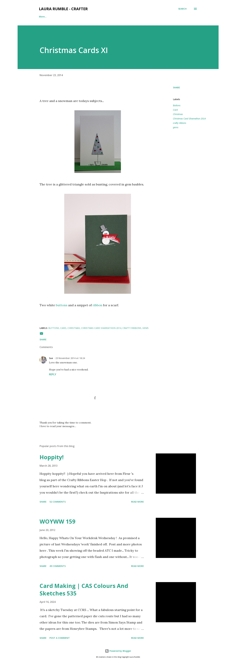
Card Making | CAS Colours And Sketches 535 (84, 589)
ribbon (97, 305)
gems (175, 127)
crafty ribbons (179, 123)
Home (42, 16)
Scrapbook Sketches (109, 16)
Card (175, 110)
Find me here (62, 16)
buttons (61, 305)
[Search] (182, 9)
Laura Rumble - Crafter (63, 8)
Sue (51, 358)
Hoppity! (52, 457)
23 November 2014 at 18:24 (70, 358)
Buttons (176, 105)
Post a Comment (59, 637)
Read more (137, 501)
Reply (52, 374)
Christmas (178, 114)
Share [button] (176, 87)
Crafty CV (83, 16)
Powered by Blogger (118, 650)
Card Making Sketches (141, 16)
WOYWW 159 (58, 521)
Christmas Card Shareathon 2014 (189, 118)
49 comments (57, 566)
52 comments (57, 501)
